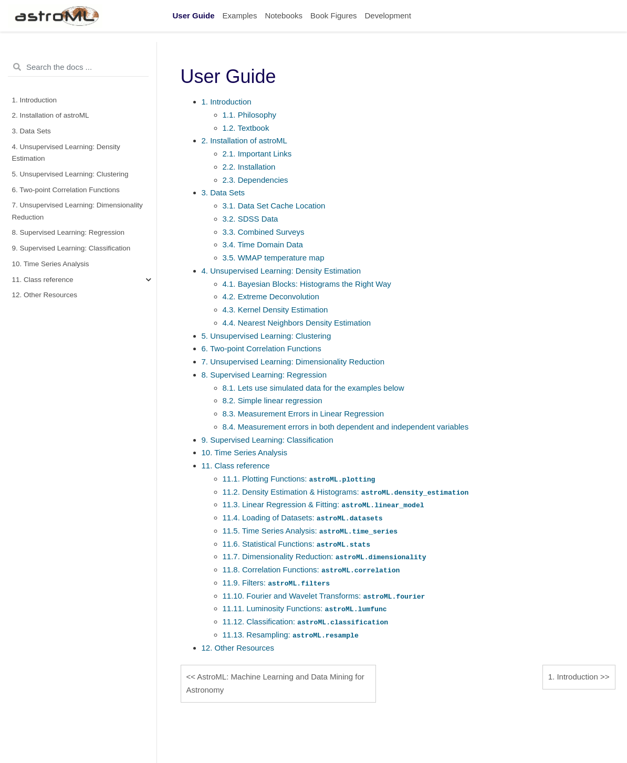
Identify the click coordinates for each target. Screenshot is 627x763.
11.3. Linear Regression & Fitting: (323, 504)
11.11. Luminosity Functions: (305, 608)
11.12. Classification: (306, 621)
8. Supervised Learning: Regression (68, 232)
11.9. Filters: (276, 582)
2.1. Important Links (257, 153)
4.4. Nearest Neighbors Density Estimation (297, 322)
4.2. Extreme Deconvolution (271, 296)
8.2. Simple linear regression (272, 400)
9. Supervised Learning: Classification (71, 248)
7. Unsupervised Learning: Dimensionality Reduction (77, 211)
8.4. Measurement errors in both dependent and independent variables (346, 426)
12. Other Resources (45, 295)
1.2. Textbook (246, 127)
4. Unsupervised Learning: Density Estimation (66, 152)
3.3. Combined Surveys (264, 231)
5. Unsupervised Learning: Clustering (70, 174)
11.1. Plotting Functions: (299, 478)
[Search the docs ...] (78, 67)
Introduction (573, 676)
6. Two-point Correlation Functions (66, 190)
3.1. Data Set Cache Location (274, 205)
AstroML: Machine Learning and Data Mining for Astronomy (275, 683)
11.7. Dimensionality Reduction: (324, 556)
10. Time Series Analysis (50, 264)
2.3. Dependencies (255, 179)
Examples (240, 15)
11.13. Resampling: (291, 634)
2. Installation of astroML (50, 115)
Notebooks (283, 15)
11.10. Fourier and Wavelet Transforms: (324, 595)
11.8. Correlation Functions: (311, 569)
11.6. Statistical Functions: (297, 543)
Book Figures (333, 15)
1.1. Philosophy (250, 114)
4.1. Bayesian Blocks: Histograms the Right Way (307, 283)
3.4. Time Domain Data (263, 244)
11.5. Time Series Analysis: (310, 530)
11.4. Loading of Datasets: (303, 517)
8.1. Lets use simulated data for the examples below (313, 387)
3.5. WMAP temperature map (274, 257)
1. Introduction (34, 100)
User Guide (194, 15)
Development (387, 15)
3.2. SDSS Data (250, 218)
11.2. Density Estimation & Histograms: (346, 491)
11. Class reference (43, 280)
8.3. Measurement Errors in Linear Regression (303, 413)
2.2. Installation (249, 166)
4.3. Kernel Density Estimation (275, 309)
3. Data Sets (31, 131)
